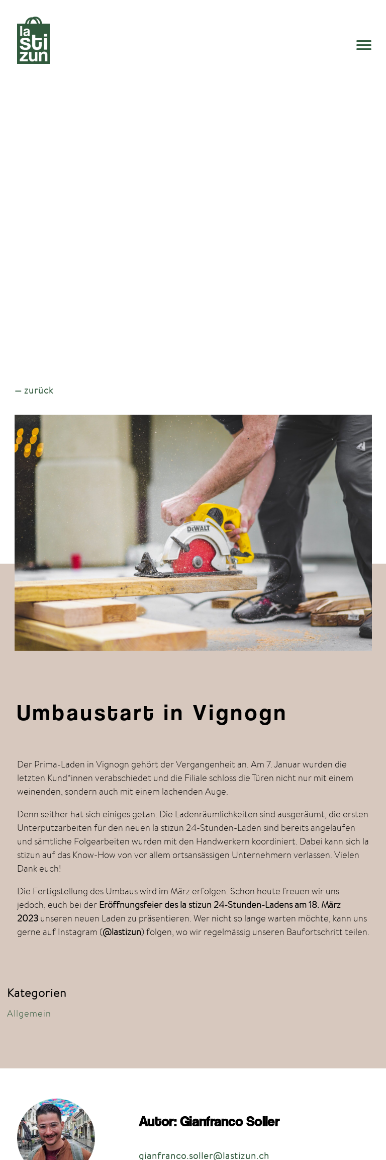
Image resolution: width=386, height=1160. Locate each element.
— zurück (34, 390)
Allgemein (29, 1013)
